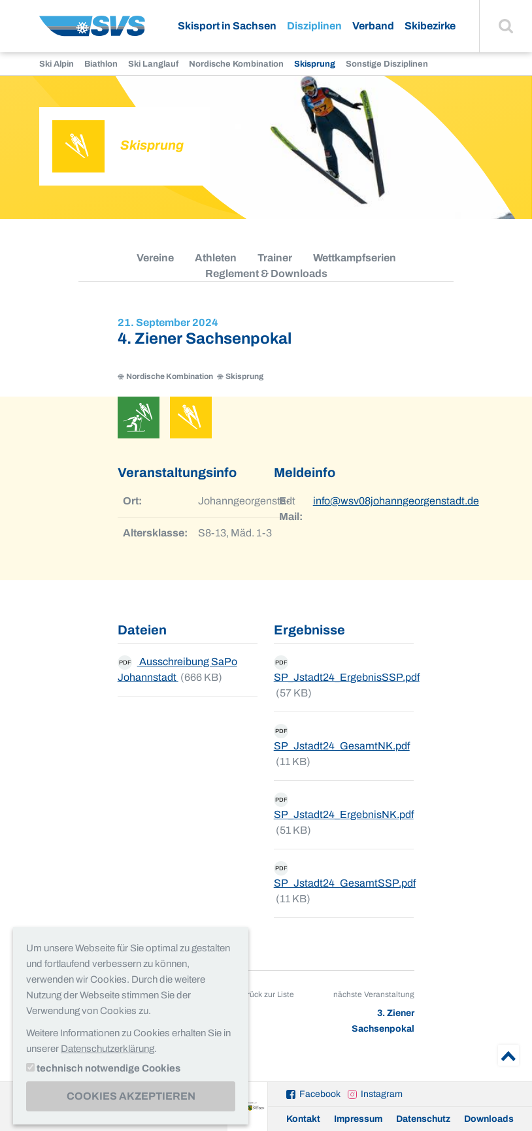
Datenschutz (423, 1119)
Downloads (489, 1119)
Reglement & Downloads (266, 273)
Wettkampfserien (354, 257)
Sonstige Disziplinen (387, 64)
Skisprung (314, 64)
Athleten (216, 257)
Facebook (320, 1094)
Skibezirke (430, 25)
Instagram (382, 1094)
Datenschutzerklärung (107, 1048)
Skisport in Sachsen (227, 25)
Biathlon (101, 64)
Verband (373, 25)
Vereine (155, 257)
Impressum (358, 1119)
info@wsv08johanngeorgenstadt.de (396, 500)
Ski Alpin (56, 64)
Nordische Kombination (236, 64)
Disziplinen (314, 25)
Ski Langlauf (153, 64)
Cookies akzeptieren (131, 1096)
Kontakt (303, 1119)
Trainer (275, 257)
